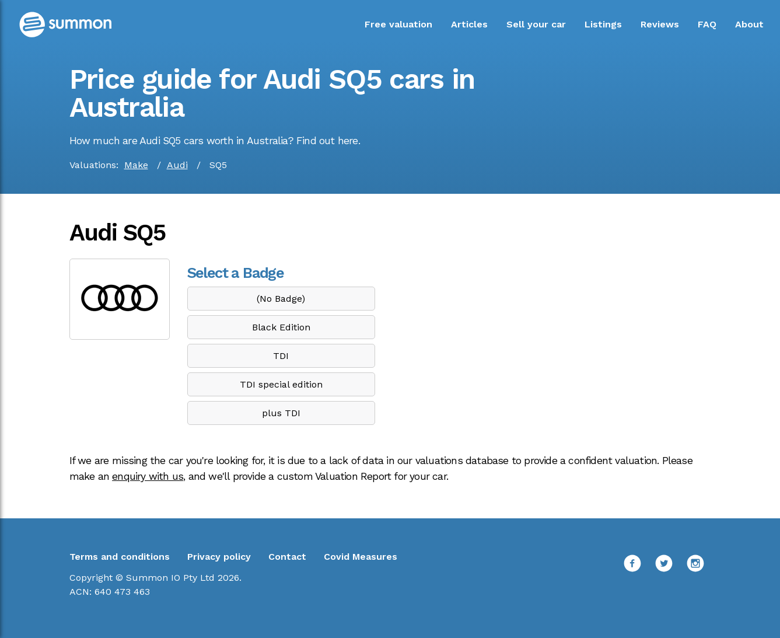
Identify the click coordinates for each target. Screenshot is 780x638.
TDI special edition (281, 384)
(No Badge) (281, 298)
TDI (281, 355)
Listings (603, 24)
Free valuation (398, 24)
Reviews (660, 24)
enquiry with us (147, 476)
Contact (287, 556)
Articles (469, 24)
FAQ (707, 24)
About (749, 24)
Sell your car (536, 24)
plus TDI (281, 413)
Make (136, 164)
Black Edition (281, 327)
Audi (177, 164)
